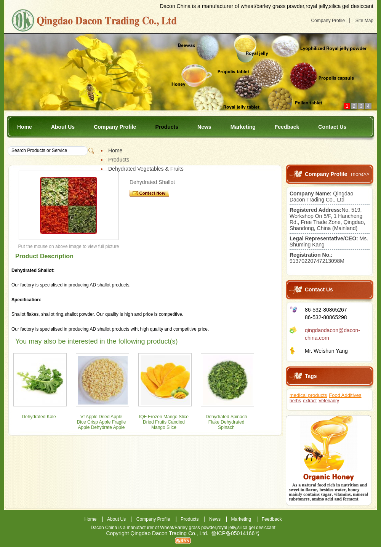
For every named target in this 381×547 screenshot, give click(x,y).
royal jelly (226, 527)
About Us (63, 127)
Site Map (364, 20)
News (204, 127)
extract (310, 400)
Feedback (287, 127)
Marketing (243, 127)
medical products (308, 395)
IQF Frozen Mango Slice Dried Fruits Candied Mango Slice (164, 422)
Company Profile (328, 20)
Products (166, 127)
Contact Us (332, 127)
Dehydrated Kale (39, 416)
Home (24, 127)
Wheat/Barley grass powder (188, 527)
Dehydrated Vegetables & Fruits (146, 169)
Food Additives (345, 395)
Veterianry (329, 400)
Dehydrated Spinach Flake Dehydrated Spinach (226, 422)
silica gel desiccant (256, 527)
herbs (295, 400)
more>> (360, 174)
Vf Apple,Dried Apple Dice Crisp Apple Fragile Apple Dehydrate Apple (101, 422)
